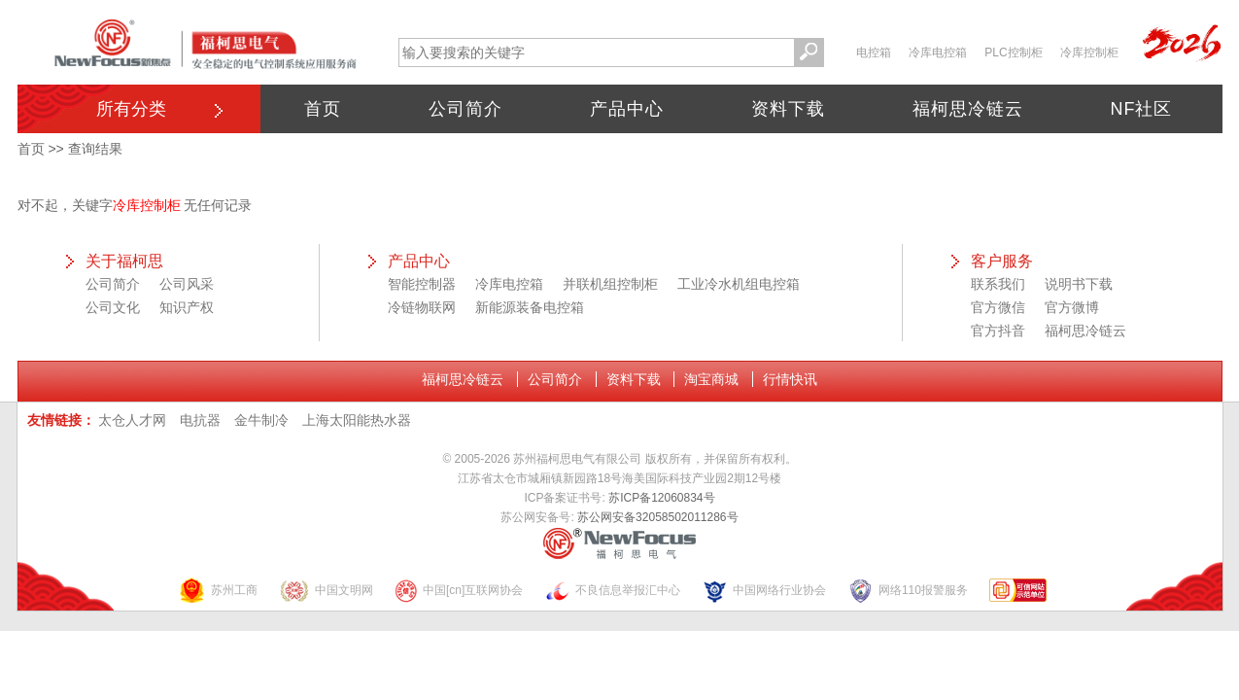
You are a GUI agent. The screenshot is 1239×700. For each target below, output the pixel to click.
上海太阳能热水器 (356, 420)
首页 (322, 109)
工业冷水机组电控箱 (738, 284)
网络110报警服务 (907, 591)
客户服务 (1002, 261)
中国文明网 (326, 591)
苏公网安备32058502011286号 (657, 517)
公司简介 (465, 109)
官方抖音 (998, 330)
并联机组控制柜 (610, 284)
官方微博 (1072, 307)
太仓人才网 (132, 420)
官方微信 (998, 307)
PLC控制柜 (1013, 52)
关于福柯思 (124, 261)
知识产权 (186, 307)
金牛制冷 (261, 420)
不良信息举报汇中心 (612, 591)
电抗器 (200, 420)
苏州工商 (218, 591)
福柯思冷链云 (967, 109)
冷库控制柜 (1089, 52)
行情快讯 (790, 379)
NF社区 (1142, 109)
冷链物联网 (422, 307)
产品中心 (627, 109)
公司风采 (186, 284)
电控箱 (873, 52)
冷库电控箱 (938, 52)
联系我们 (998, 284)
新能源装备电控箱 (529, 307)
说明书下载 (1079, 284)
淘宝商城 (711, 379)
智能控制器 (422, 284)
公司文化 (113, 307)
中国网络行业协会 (764, 591)
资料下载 (788, 109)
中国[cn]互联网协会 (459, 591)
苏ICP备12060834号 (661, 498)
